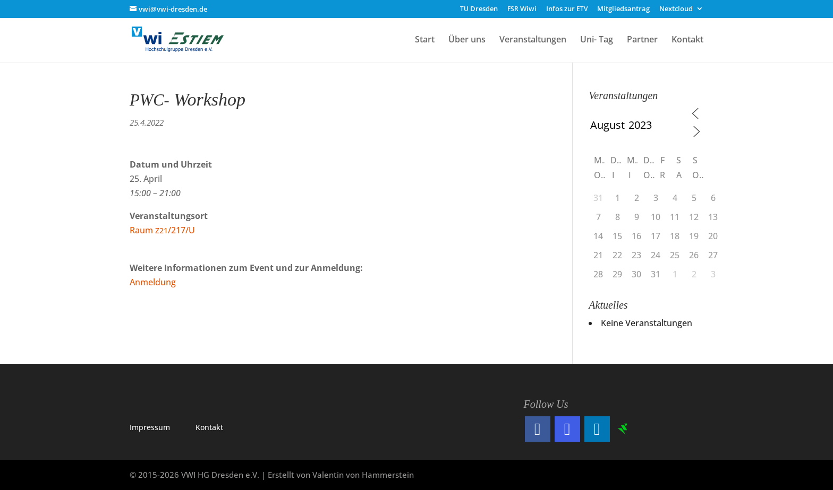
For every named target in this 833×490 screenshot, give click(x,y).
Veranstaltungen (532, 40)
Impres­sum (150, 427)
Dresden (479, 9)
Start (425, 40)
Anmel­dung (153, 282)
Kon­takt (209, 427)
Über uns (467, 40)
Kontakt (687, 40)
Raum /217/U (162, 230)
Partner (642, 40)
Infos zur (567, 9)
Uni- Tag (596, 40)
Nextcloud (676, 9)
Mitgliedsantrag (623, 9)
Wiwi (522, 9)
